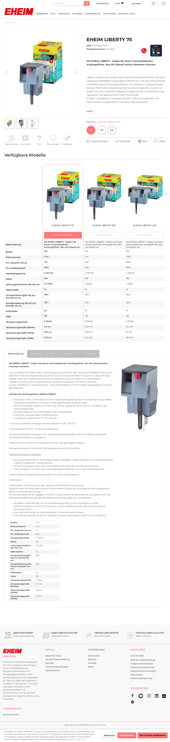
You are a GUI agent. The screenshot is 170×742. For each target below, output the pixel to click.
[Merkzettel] (153, 3)
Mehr (90, 111)
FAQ (39, 144)
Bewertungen (53, 144)
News (91, 667)
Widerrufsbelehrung (141, 678)
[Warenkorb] (163, 3)
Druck (144, 141)
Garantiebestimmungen (143, 671)
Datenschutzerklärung (142, 667)
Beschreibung (11, 144)
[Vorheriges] (7, 72)
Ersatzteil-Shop (53, 656)
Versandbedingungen (57, 667)
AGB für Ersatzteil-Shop (142, 660)
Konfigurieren (126, 735)
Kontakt (49, 663)
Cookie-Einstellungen (141, 664)
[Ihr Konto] (136, 3)
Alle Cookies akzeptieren (152, 735)
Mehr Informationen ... (77, 739)
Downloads (25, 144)
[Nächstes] (75, 72)
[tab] (15, 354)
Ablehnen (109, 736)
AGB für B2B (137, 656)
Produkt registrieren (99, 141)
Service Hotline (11, 715)
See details (103, 235)
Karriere (92, 660)
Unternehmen (102, 3)
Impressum (136, 675)
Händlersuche (52, 671)
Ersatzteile (67, 144)
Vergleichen (125, 141)
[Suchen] (87, 3)
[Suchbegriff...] (68, 3)
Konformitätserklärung (57, 660)
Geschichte (94, 656)
